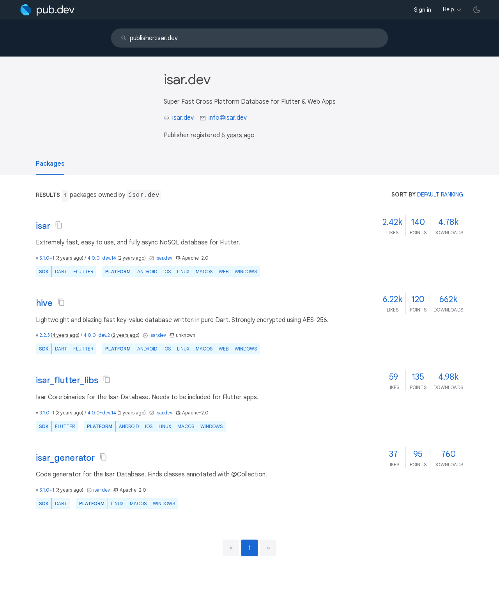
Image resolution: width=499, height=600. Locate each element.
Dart (61, 271)
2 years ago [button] (131, 258)
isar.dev (183, 118)
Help (448, 9)
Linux (183, 271)
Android (147, 271)
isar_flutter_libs (67, 380)
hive (44, 303)
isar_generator (65, 458)
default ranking (440, 194)
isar (43, 226)
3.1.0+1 (46, 258)
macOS (204, 271)
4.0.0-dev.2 (96, 335)
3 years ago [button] (69, 258)
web (223, 271)
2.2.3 (44, 335)
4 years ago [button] (65, 335)
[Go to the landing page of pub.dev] (46, 10)
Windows (246, 271)
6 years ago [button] (238, 135)
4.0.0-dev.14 (101, 258)
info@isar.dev (228, 118)
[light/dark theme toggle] (476, 9)
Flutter (83, 271)
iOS (167, 271)
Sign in (422, 9)
